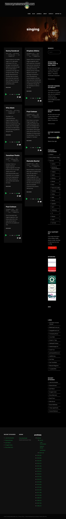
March (41, 452)
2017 (39, 476)
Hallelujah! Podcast (53, 343)
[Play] (6, 94)
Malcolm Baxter (33, 161)
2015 (39, 482)
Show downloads (23, 438)
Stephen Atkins (33, 51)
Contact (51, 13)
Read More (8, 87)
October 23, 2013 (9, 158)
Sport (52, 207)
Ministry (53, 178)
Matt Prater (16, 53)
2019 (39, 471)
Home (29, 13)
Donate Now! (52, 247)
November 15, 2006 (10, 209)
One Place (51, 359)
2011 (39, 492)
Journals (39, 13)
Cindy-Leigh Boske (53, 408)
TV (52, 213)
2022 (39, 463)
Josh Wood (51, 388)
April (41, 440)
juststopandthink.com (54, 353)
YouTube (53, 223)
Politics (53, 194)
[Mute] (17, 94)
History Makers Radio (54, 157)
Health (53, 175)
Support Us (58, 13)
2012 (39, 490)
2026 (39, 438)
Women (53, 216)
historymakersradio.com (12, 516)
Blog (33, 13)
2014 (39, 484)
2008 (39, 500)
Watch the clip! (52, 141)
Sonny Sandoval (12, 51)
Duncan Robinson (53, 411)
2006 (39, 506)
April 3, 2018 (8, 53)
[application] (13, 94)
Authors (53, 164)
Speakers (53, 203)
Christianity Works (53, 333)
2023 (39, 460)
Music (52, 184)
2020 (39, 468)
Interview (51, 160)
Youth (52, 219)
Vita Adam (10, 108)
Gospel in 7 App (53, 340)
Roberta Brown (53, 385)
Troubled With (52, 369)
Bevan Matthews (53, 404)
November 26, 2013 (31, 114)
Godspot (51, 154)
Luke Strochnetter (53, 382)
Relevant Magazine (53, 365)
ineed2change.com (53, 346)
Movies (53, 181)
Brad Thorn (52, 398)
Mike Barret (52, 401)
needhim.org (52, 356)
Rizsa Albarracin (53, 395)
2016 (39, 479)
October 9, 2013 (30, 163)
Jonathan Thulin (13, 155)
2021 (39, 466)
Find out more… (51, 79)
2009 (39, 498)
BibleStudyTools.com (54, 327)
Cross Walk (52, 337)
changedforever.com (54, 330)
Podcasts (53, 191)
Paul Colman (32, 112)
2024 (39, 458)
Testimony (54, 210)
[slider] (12, 94)
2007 (39, 503)
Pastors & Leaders (55, 187)
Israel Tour (52, 349)
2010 (39, 495)
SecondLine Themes (38, 516)
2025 (39, 455)
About (45, 13)
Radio (52, 197)
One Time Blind (53, 362)
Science (53, 200)
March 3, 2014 (9, 110)
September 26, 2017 (31, 53)
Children (53, 172)
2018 (39, 474)
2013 (39, 487)
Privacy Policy (21, 516)
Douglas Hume (52, 392)
